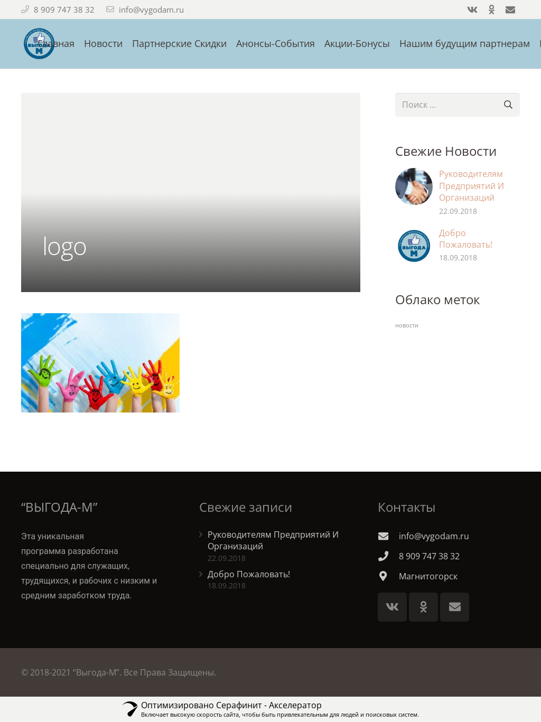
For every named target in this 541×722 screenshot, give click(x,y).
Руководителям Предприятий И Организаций (471, 185)
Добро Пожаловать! (465, 238)
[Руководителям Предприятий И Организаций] (414, 186)
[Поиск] (508, 105)
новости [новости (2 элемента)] (406, 325)
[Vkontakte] (392, 607)
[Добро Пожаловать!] (414, 246)
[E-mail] (454, 607)
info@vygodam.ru (151, 9)
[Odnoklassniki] (423, 607)
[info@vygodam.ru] (388, 536)
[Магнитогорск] (388, 576)
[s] (457, 105)
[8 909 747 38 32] (388, 556)
